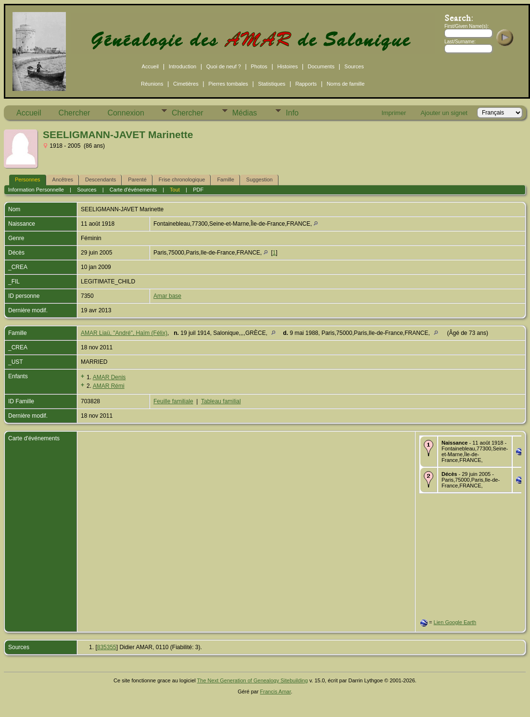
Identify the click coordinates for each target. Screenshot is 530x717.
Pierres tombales (228, 84)
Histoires (287, 66)
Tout (175, 189)
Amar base (167, 296)
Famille (225, 179)
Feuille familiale (173, 401)
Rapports (306, 84)
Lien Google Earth (455, 622)
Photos (259, 66)
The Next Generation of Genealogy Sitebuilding (252, 680)
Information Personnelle (36, 189)
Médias (244, 113)
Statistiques (271, 84)
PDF (198, 189)
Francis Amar (275, 691)
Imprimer (393, 112)
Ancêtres (62, 179)
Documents (321, 66)
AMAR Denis (109, 377)
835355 (106, 647)
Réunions (152, 84)
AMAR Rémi (109, 386)
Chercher (74, 113)
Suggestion (259, 179)
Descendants (100, 179)
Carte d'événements (133, 189)
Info (292, 113)
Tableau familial (221, 401)
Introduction (182, 66)
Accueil (150, 66)
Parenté (137, 179)
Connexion (125, 113)
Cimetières (186, 84)
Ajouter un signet (443, 112)
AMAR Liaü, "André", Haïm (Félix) (124, 333)
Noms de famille (346, 84)
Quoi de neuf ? (223, 66)
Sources (354, 66)
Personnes (27, 179)
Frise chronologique (182, 179)
